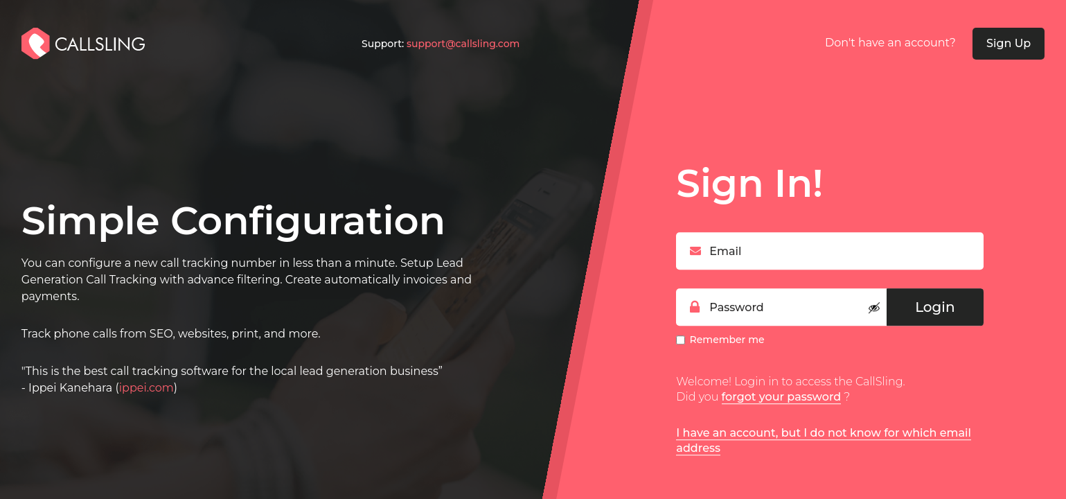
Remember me (727, 339)
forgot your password (782, 396)
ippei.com (146, 387)
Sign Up (1008, 43)
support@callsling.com (463, 43)
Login (934, 307)
